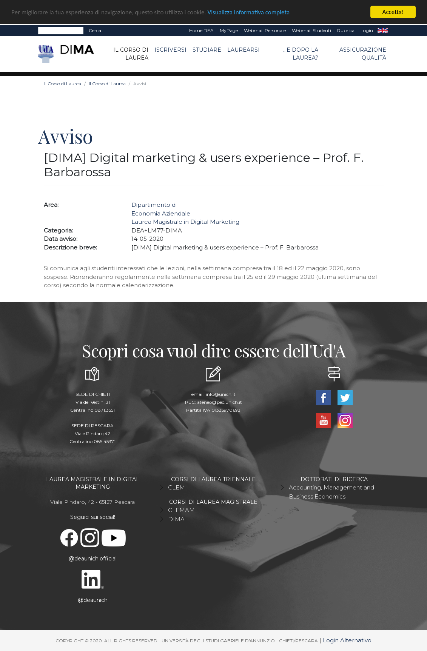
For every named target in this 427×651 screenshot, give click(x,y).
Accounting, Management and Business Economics (331, 492)
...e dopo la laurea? (300, 53)
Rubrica (346, 30)
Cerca (95, 30)
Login (367, 30)
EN (382, 30)
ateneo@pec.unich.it (219, 402)
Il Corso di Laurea (130, 53)
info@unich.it (221, 394)
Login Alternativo (347, 640)
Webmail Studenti (311, 30)
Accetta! (393, 12)
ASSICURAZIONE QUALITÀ (362, 53)
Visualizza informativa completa (249, 12)
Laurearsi (243, 49)
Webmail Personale (265, 30)
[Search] (60, 30)
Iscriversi (170, 49)
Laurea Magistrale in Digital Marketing (185, 221)
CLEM (176, 487)
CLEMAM (181, 510)
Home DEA (201, 30)
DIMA (176, 519)
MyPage (229, 30)
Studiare (207, 49)
